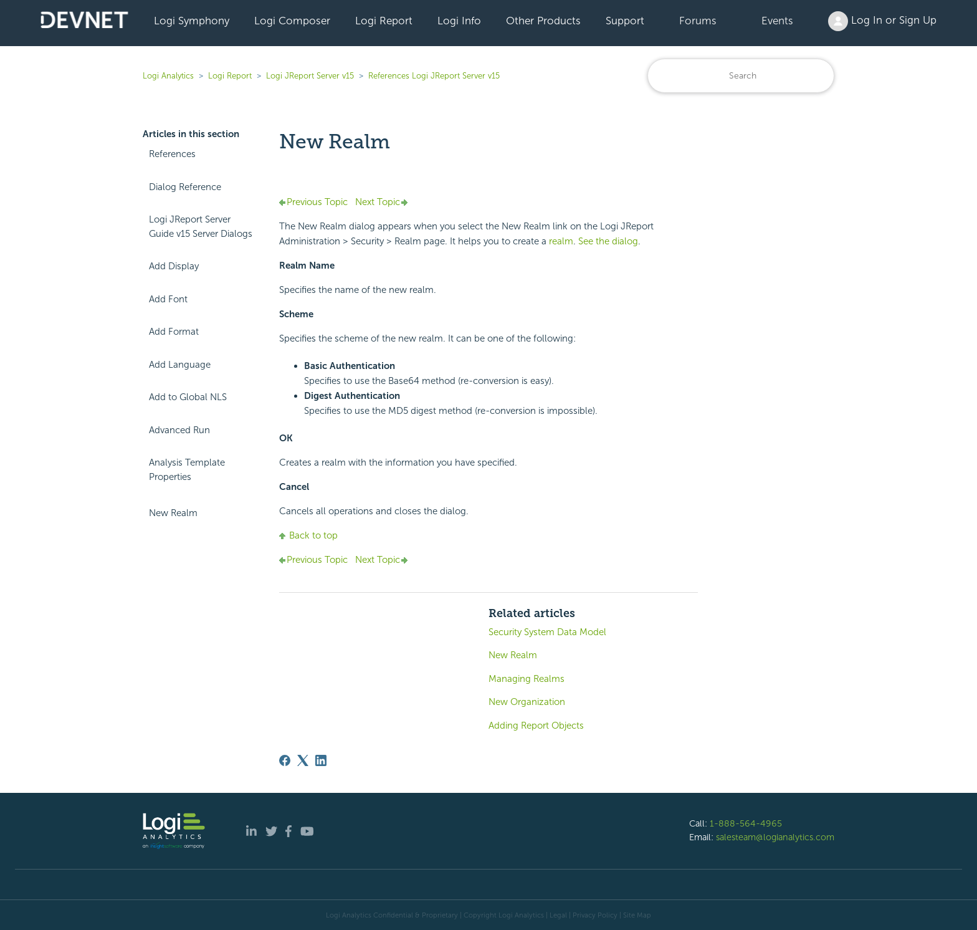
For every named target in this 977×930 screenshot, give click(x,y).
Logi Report (383, 20)
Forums (698, 20)
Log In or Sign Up (882, 21)
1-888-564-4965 (746, 823)
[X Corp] (302, 760)
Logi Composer (292, 20)
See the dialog (608, 241)
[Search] (740, 76)
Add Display (174, 266)
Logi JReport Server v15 (310, 75)
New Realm (173, 513)
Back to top (308, 535)
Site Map (637, 915)
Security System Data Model (547, 632)
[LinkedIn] (320, 760)
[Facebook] (284, 760)
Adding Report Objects (536, 725)
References (172, 154)
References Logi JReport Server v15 (434, 75)
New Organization (526, 701)
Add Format (174, 331)
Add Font (168, 299)
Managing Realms (526, 678)
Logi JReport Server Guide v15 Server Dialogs (200, 226)
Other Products (543, 20)
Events (777, 20)
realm (561, 241)
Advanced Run (179, 430)
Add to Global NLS (188, 397)
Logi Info (459, 20)
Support (625, 20)
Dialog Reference (185, 187)
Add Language (180, 364)
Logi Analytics (168, 75)
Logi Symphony (191, 20)
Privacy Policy (595, 915)
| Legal (556, 915)
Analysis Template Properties (187, 469)
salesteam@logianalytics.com (775, 837)
